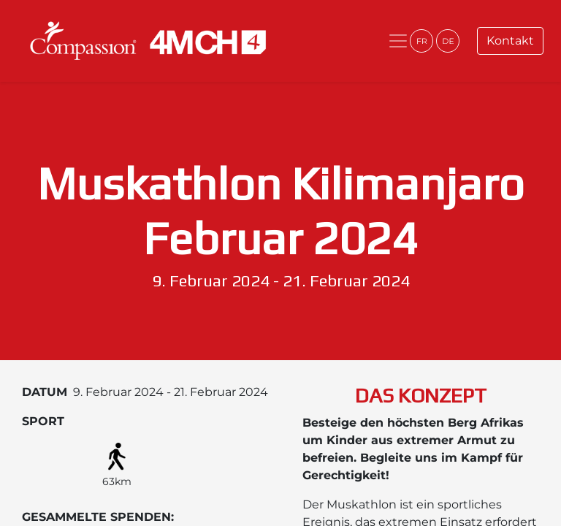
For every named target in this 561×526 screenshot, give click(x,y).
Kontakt (510, 40)
